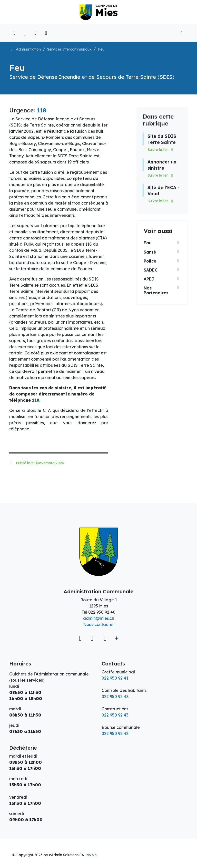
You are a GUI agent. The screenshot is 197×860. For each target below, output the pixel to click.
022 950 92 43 (115, 715)
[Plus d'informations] (116, 638)
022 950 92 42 (115, 733)
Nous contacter (98, 624)
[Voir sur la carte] (80, 638)
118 (41, 110)
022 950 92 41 (115, 678)
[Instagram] (105, 637)
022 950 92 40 (101, 612)
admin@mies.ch (98, 618)
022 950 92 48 (115, 696)
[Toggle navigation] (181, 33)
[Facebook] (92, 637)
